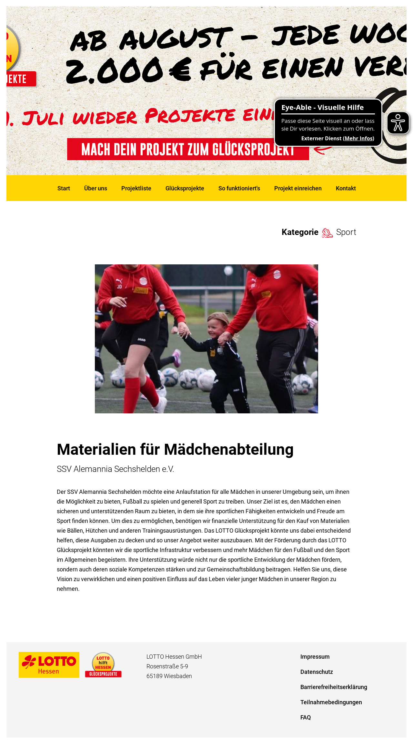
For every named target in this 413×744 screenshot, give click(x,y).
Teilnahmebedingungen (331, 702)
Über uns (95, 188)
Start (63, 188)
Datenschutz (316, 671)
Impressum (315, 656)
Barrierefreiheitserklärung (333, 687)
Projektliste (136, 188)
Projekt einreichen (298, 188)
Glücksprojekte (185, 188)
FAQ (305, 717)
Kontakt (346, 188)
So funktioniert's (239, 188)
